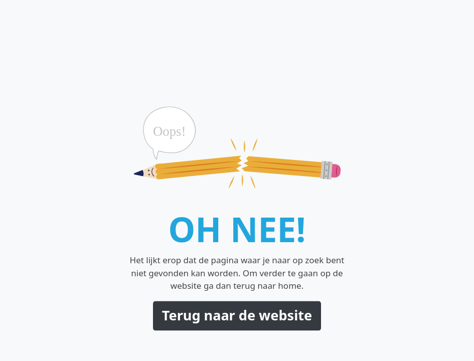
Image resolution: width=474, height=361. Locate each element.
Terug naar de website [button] (237, 315)
